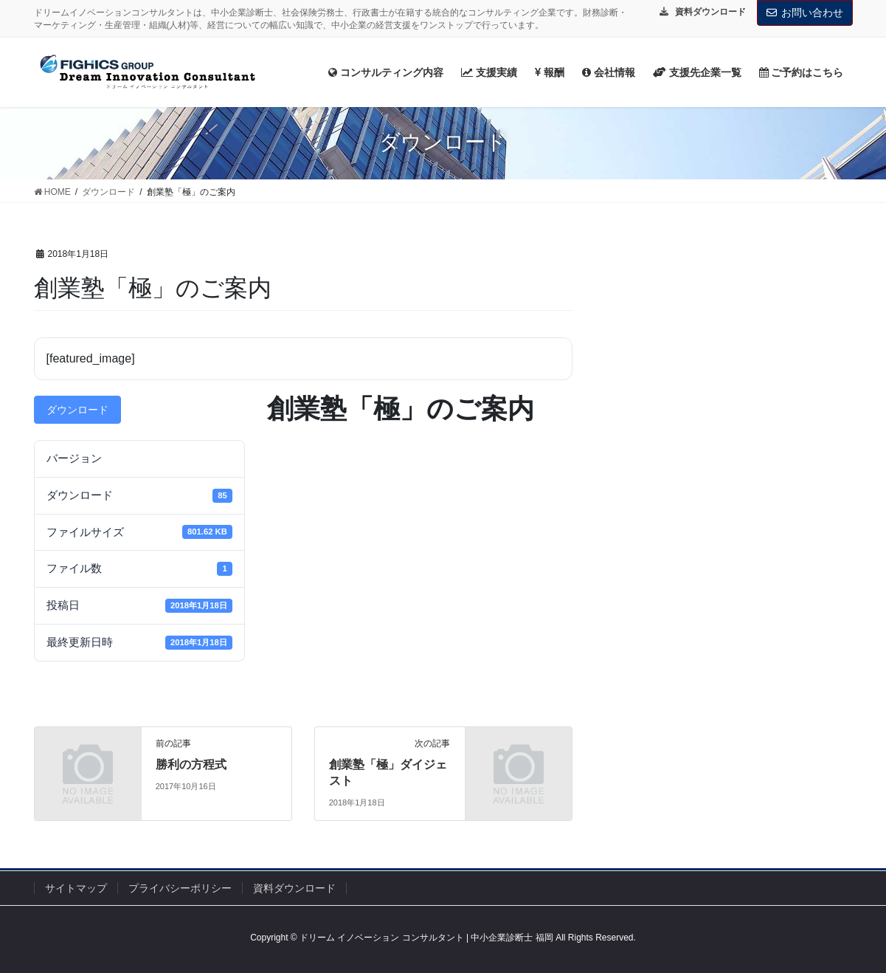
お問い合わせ (804, 12)
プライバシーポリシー (180, 888)
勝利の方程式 (191, 764)
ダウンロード (77, 410)
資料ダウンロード (294, 888)
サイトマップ (76, 888)
